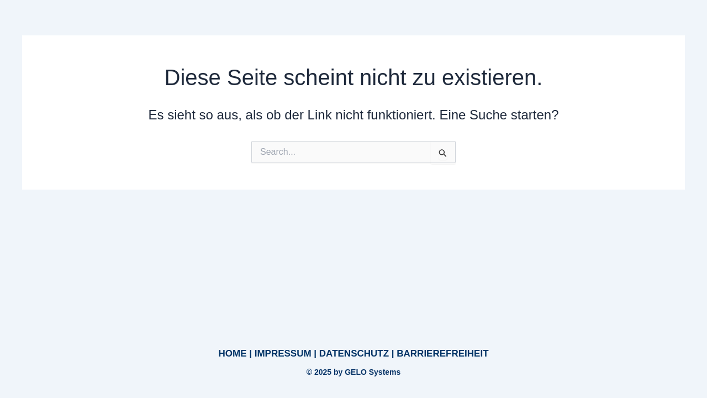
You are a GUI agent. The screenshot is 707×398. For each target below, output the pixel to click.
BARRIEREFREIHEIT (442, 353)
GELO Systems (372, 372)
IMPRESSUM (283, 353)
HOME (232, 353)
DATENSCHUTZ (354, 353)
